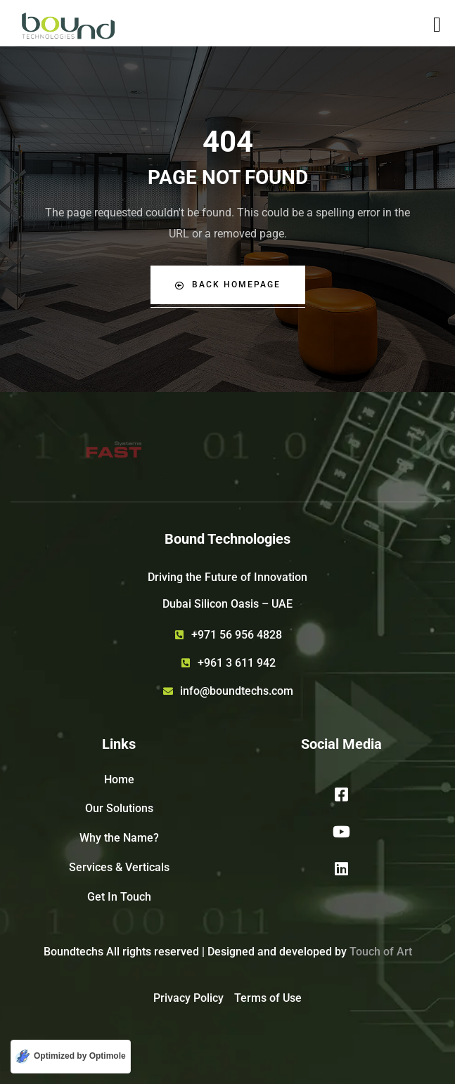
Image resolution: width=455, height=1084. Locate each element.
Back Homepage (228, 285)
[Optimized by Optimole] (71, 1056)
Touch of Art (381, 951)
